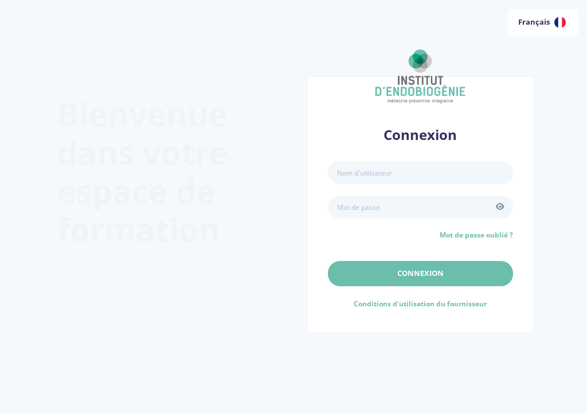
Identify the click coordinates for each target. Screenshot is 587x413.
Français (542, 22)
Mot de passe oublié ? (476, 235)
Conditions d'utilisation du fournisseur (420, 304)
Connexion (420, 273)
